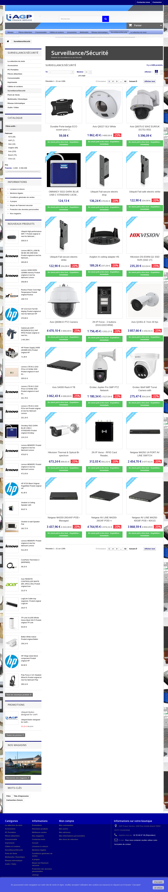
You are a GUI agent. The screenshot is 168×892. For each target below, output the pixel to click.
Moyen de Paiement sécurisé (21, 205)
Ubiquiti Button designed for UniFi (29, 713)
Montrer (80, 72)
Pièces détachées (25, 32)
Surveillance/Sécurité (119, 32)
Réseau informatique (100, 32)
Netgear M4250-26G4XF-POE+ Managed (64, 519)
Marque (11, 32)
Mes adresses (64, 832)
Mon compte (66, 821)
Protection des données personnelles (24, 209)
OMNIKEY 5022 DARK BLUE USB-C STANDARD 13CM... (64, 193)
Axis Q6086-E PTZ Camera (64, 322)
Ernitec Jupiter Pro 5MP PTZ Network (104, 389)
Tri (47, 72)
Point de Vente (14, 95)
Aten (11, 144)
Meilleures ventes (39, 832)
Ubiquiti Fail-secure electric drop (104, 193)
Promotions (16, 704)
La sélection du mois (138, 32)
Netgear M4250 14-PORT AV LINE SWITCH (144, 454)
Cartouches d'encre (14, 800)
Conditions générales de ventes (22, 197)
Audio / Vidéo (13, 107)
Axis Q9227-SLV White (104, 126)
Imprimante (12, 82)
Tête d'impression (21, 796)
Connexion (157, 2)
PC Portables (13, 70)
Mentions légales (16, 193)
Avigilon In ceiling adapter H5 (104, 257)
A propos (13, 201)
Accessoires (72, 32)
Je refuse (158, 888)
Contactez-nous (143, 2)
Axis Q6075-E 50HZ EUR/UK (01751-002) (145, 128)
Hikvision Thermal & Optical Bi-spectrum (64, 454)
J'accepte (158, 882)
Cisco (11, 159)
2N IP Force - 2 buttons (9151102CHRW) (104, 323)
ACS (11, 137)
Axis (12, 151)
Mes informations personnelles (72, 836)
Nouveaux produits (21, 223)
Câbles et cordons (57, 32)
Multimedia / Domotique (17, 99)
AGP (11, 140)
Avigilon (13, 148)
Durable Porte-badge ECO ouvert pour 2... (63, 128)
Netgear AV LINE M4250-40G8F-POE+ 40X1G (145, 519)
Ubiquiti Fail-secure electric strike (64, 258)
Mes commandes (66, 825)
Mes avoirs (63, 829)
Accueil (35, 843)
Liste (161, 72)
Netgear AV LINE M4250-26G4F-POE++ (104, 519)
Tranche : (9, 168)
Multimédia (84, 32)
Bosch (12, 155)
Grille (156, 72)
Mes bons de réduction (68, 839)
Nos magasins (15, 214)
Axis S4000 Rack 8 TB (63, 387)
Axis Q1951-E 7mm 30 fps (144, 322)
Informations (17, 182)
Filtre (8, 796)
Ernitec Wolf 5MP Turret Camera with (145, 389)
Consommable (41, 32)
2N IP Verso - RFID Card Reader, (104, 454)
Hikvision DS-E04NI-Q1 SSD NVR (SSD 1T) (144, 258)
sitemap (35, 875)
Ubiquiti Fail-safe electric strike (144, 191)
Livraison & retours (17, 189)
